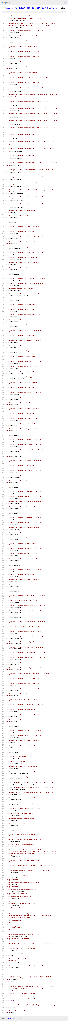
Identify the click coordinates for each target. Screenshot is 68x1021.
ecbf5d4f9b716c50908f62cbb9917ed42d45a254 (32, 8)
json (65, 1018)
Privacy (14, 1018)
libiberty (55, 8)
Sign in (64, 2)
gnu (3, 8)
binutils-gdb (10, 8)
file (35, 12)
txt (61, 1018)
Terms (19, 1018)
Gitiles (10, 1018)
